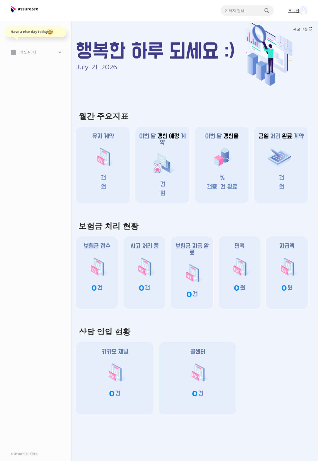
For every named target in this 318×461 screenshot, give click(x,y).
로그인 (293, 10)
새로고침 (302, 29)
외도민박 (27, 52)
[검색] (266, 10)
